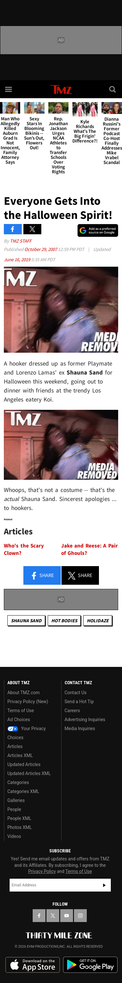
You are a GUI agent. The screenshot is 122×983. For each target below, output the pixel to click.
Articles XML (20, 755)
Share (42, 576)
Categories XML (23, 791)
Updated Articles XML (29, 773)
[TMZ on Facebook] (39, 915)
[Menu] (9, 89)
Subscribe (104, 885)
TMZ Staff (20, 241)
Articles (15, 746)
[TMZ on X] (52, 915)
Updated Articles (23, 764)
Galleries (16, 800)
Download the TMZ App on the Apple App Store (32, 965)
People (14, 809)
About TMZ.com (23, 692)
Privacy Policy (42, 871)
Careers (72, 710)
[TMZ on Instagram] (80, 915)
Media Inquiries (80, 728)
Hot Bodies (64, 620)
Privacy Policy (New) (27, 701)
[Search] (113, 89)
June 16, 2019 (17, 259)
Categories (18, 782)
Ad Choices (18, 719)
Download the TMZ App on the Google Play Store (90, 965)
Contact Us (76, 692)
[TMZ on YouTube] (66, 915)
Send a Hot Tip (79, 701)
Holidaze (98, 620)
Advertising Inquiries (85, 719)
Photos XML (19, 827)
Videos (14, 836)
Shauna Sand (26, 620)
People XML (19, 818)
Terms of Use (20, 710)
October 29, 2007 (41, 249)
